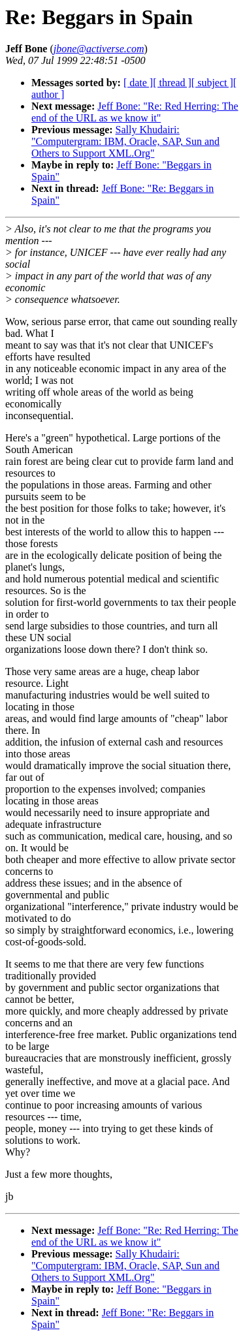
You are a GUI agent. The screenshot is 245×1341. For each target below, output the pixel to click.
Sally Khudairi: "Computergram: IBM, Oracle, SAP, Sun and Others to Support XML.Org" (125, 141)
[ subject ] (212, 82)
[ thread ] (172, 82)
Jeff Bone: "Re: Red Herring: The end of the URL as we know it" (134, 112)
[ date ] (138, 82)
